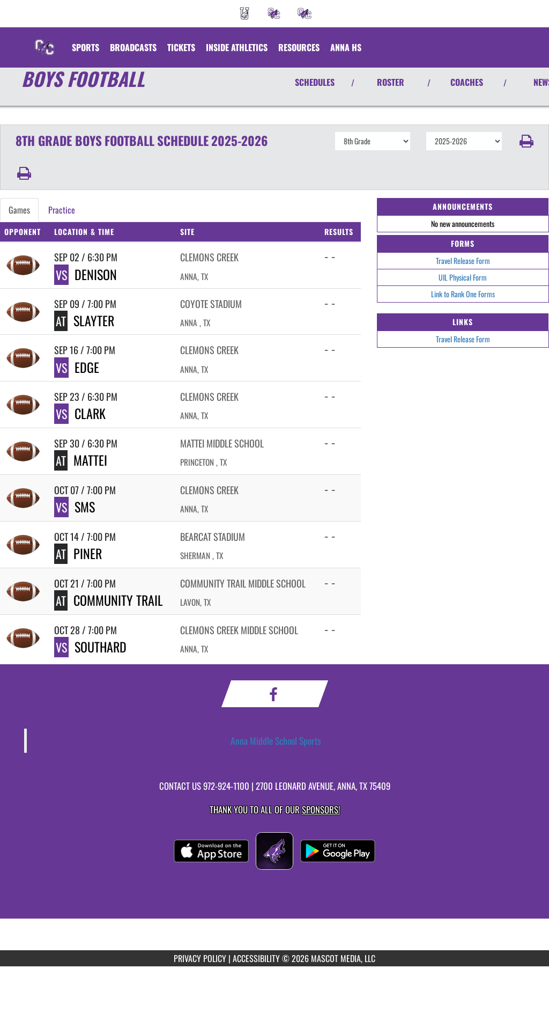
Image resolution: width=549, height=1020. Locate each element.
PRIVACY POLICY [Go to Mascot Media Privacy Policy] (200, 958)
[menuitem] (244, 13)
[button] (526, 141)
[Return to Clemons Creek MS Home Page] (44, 40)
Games (19, 209)
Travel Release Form (463, 260)
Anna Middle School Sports (276, 740)
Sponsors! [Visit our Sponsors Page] (321, 809)
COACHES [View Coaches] (466, 82)
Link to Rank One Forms (463, 293)
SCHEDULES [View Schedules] (315, 82)
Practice (61, 209)
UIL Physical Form (463, 277)
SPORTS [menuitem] (85, 47)
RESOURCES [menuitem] (299, 47)
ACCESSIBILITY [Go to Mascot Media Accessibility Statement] (256, 958)
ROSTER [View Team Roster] (390, 82)
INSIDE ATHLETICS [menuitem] (237, 47)
